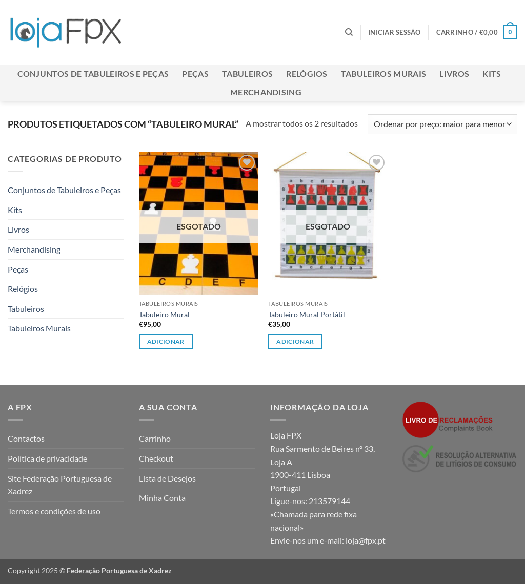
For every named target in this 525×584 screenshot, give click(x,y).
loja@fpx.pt (366, 540)
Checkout (156, 458)
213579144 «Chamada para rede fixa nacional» (313, 514)
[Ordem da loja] (442, 124)
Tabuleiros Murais (383, 73)
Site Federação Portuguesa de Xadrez (60, 484)
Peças (195, 73)
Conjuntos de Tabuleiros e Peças (93, 73)
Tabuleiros (247, 73)
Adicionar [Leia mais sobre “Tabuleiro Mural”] (166, 341)
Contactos (26, 438)
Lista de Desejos (167, 478)
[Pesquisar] (349, 32)
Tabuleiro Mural (164, 314)
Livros (454, 73)
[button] (394, 32)
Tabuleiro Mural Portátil (306, 314)
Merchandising (265, 92)
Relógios (307, 73)
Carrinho (155, 438)
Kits (491, 73)
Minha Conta (162, 498)
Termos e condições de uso (54, 511)
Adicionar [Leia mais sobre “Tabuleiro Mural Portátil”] (295, 341)
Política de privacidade (47, 458)
